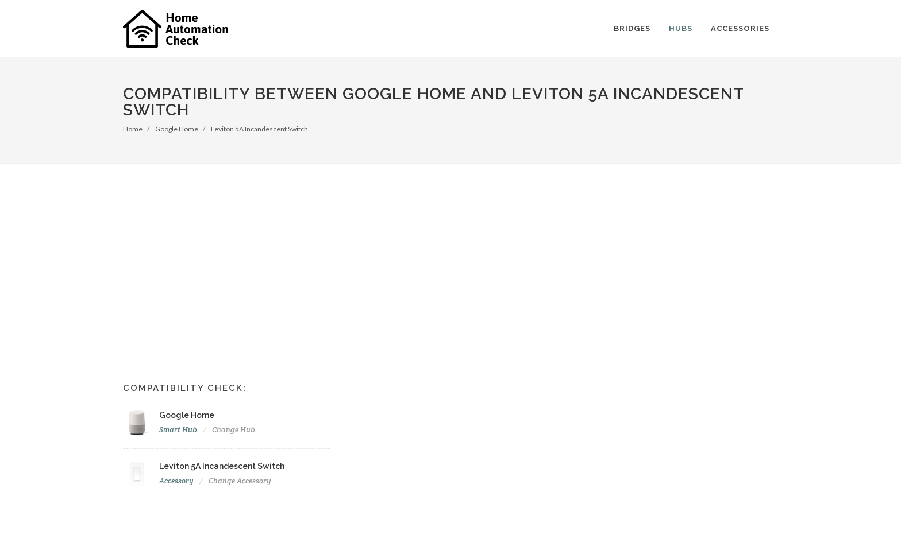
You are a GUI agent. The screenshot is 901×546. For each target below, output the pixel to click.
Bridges (632, 28)
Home (133, 129)
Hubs (680, 28)
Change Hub (233, 430)
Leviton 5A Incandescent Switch (259, 129)
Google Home (176, 129)
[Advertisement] (450, 249)
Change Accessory (240, 481)
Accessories (740, 28)
